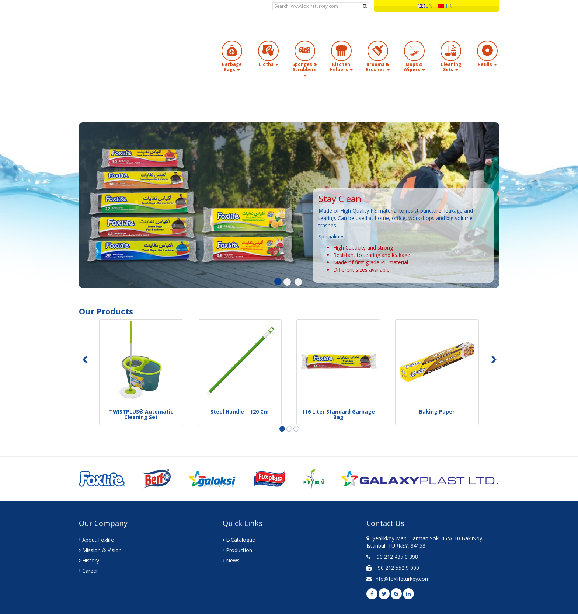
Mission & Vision (100, 550)
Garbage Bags (232, 67)
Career (88, 570)
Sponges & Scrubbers (304, 68)
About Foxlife (96, 539)
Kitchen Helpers (341, 67)
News (231, 560)
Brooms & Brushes (378, 67)
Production (237, 550)
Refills (487, 64)
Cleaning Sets (451, 67)
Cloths (268, 64)
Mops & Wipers (414, 67)
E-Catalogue (239, 539)
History (89, 560)
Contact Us (385, 523)
